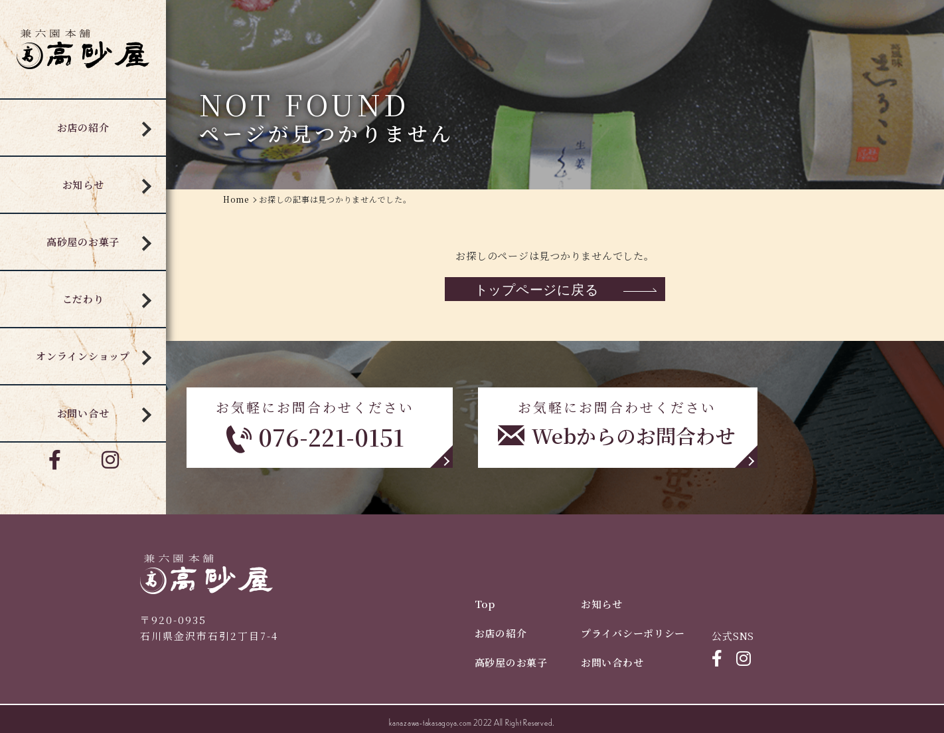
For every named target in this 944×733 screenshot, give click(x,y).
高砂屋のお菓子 (82, 242)
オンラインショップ (83, 356)
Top (485, 604)
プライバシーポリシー (633, 633)
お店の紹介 (83, 127)
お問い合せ (83, 413)
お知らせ (83, 184)
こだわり (83, 299)
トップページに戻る (537, 288)
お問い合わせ (612, 662)
